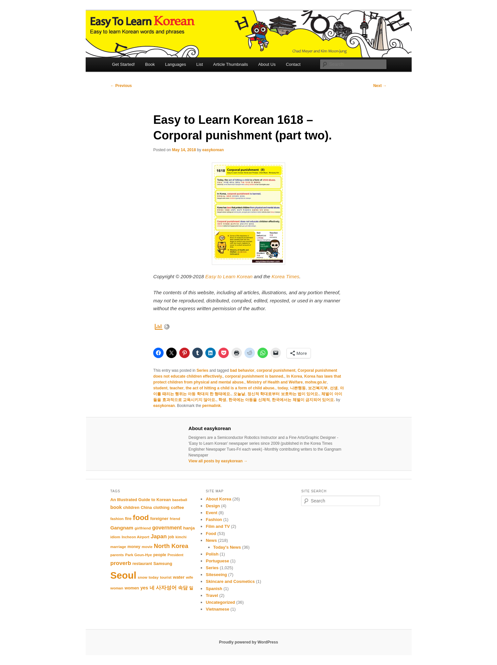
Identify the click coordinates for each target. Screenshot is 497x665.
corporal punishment (275, 370)
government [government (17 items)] (167, 527)
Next (380, 85)
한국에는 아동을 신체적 (249, 400)
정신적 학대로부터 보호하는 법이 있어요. (283, 394)
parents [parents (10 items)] (117, 555)
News (211, 540)
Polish (212, 554)
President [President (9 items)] (175, 555)
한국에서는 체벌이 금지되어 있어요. (303, 400)
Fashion (214, 519)
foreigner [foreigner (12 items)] (159, 518)
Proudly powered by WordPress (248, 642)
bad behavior (242, 370)
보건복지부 (318, 388)
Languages (175, 64)
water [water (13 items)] (179, 577)
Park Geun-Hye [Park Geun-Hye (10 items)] (138, 555)
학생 (222, 400)
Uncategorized (220, 602)
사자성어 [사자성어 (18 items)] (166, 587)
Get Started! (123, 64)
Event (211, 512)
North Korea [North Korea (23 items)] (171, 545)
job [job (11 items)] (171, 537)
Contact (293, 64)
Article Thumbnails (230, 64)
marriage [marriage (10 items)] (118, 547)
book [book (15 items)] (116, 507)
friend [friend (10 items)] (175, 519)
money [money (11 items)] (133, 546)
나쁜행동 (298, 388)
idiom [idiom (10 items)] (115, 537)
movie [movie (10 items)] (147, 547)
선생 (334, 388)
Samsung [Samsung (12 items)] (162, 563)
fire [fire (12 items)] (128, 518)
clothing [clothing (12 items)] (161, 507)
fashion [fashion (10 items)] (117, 519)
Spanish (214, 588)
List (199, 64)
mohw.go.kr (316, 382)
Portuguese (217, 560)
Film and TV (218, 526)
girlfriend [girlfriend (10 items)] (143, 528)
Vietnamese (217, 609)
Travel (212, 595)
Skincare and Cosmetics (230, 581)
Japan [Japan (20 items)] (159, 536)
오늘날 (239, 394)
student (160, 388)
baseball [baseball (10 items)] (179, 500)
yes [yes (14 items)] (144, 587)
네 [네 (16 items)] (152, 587)
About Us (266, 64)
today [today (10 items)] (154, 577)
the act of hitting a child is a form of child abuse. (230, 388)
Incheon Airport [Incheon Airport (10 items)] (135, 537)
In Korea (294, 376)
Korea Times (285, 276)
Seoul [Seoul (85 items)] (123, 575)
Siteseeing (216, 574)
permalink (211, 405)
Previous (121, 85)
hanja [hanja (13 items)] (189, 528)
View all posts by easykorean (217, 461)
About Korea (218, 499)
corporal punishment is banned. (254, 376)
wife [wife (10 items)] (189, 577)
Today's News (227, 547)
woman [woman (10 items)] (116, 588)
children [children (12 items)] (131, 507)
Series (202, 370)
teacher (176, 388)
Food (211, 533)
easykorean (213, 150)
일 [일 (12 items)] (191, 587)
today (283, 388)
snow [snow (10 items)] (142, 577)
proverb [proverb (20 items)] (120, 563)
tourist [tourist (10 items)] (166, 577)
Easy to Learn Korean (229, 276)
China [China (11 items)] (146, 507)
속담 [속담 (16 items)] (183, 587)
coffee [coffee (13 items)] (177, 507)
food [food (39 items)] (141, 517)
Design (213, 505)
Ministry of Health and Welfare (275, 382)
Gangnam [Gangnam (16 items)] (121, 527)
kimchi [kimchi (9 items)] (180, 537)
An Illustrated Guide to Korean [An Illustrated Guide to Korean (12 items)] (140, 499)
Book (150, 64)
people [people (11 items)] (159, 555)
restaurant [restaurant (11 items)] (142, 563)
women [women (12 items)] (131, 587)
